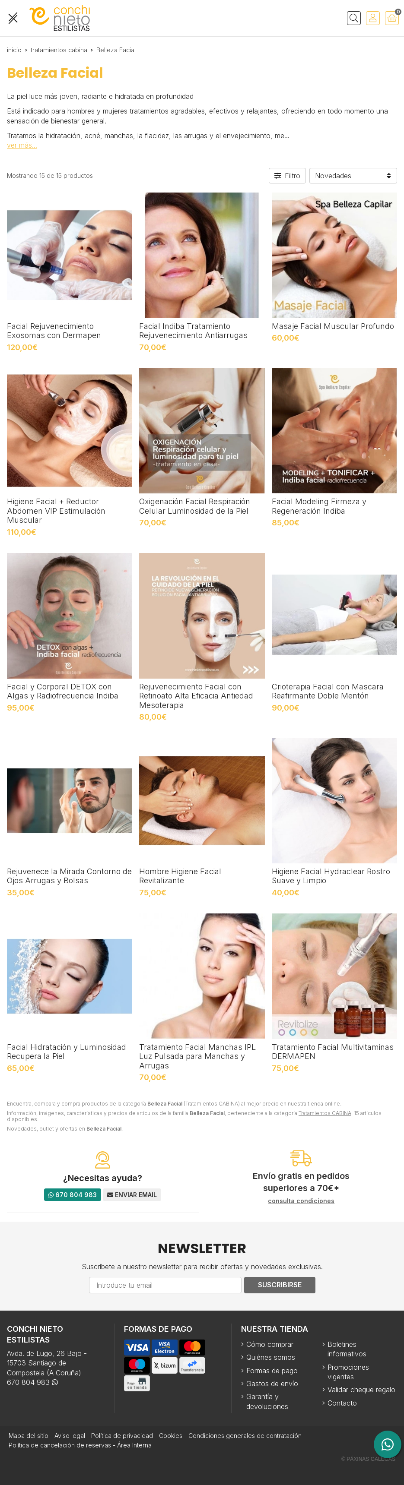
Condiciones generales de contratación (245, 1435)
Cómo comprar (269, 1344)
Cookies (170, 1435)
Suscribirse (280, 1284)
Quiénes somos (270, 1357)
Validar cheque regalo (361, 1389)
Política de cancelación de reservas (60, 1445)
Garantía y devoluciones (267, 1401)
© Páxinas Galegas (368, 1459)
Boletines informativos (347, 1349)
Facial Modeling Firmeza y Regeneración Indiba (319, 506)
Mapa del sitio (28, 1435)
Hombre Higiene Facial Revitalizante (180, 876)
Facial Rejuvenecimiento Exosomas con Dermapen (54, 331)
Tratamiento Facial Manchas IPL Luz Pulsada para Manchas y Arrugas (197, 1056)
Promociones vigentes (348, 1372)
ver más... (22, 145)
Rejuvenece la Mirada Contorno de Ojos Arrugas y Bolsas (69, 876)
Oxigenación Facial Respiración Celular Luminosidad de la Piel (194, 506)
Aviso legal (69, 1435)
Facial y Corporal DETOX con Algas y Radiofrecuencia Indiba (62, 691)
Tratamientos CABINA (325, 1113)
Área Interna (134, 1445)
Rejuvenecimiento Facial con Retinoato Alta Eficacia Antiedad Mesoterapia (196, 696)
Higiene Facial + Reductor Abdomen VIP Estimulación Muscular (56, 510)
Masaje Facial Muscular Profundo (333, 326)
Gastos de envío (272, 1383)
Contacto (342, 1403)
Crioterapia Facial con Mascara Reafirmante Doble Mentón (328, 691)
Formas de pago (272, 1370)
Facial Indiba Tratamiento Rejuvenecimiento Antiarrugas (193, 331)
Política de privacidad (122, 1435)
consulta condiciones (301, 1200)
